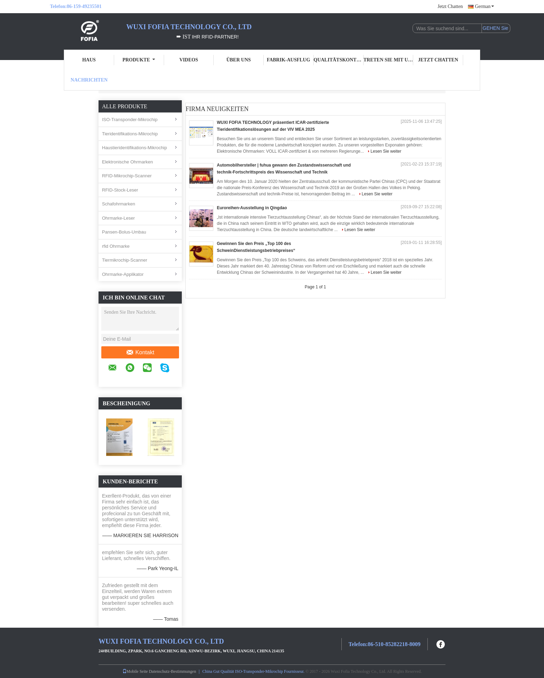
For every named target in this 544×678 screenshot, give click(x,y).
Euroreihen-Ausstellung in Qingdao (252, 207)
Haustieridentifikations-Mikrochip (134, 147)
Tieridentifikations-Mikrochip (130, 133)
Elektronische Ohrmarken (127, 161)
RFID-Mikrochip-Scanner (127, 175)
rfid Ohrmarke (115, 246)
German (484, 6)
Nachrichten (89, 80)
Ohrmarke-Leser (118, 218)
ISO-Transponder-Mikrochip (130, 119)
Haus (89, 59)
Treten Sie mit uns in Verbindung (389, 59)
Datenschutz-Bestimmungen (172, 671)
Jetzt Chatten (450, 6)
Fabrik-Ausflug (288, 59)
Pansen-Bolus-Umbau (124, 232)
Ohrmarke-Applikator (123, 274)
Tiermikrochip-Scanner (124, 260)
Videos (188, 59)
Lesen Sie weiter (386, 151)
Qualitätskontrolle (339, 59)
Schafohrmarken (118, 203)
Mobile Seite (135, 671)
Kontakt (140, 352)
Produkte (138, 59)
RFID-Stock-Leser (120, 190)
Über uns (238, 59)
